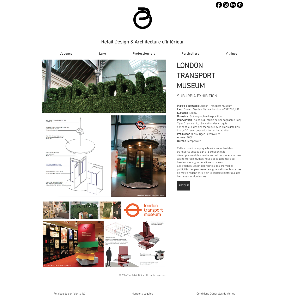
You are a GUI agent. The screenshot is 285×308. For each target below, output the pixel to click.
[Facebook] (219, 5)
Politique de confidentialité (69, 294)
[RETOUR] (183, 186)
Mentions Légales (142, 294)
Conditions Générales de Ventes (215, 294)
